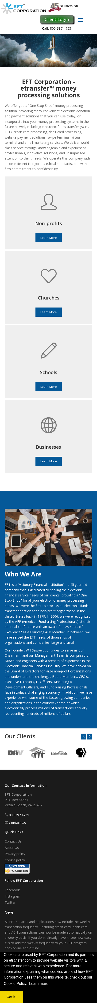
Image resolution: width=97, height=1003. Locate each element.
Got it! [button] (11, 997)
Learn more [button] (38, 984)
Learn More (48, 238)
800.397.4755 (19, 815)
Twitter (10, 902)
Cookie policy (15, 860)
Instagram (12, 896)
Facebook (12, 890)
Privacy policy (15, 853)
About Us (12, 847)
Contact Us (17, 822)
